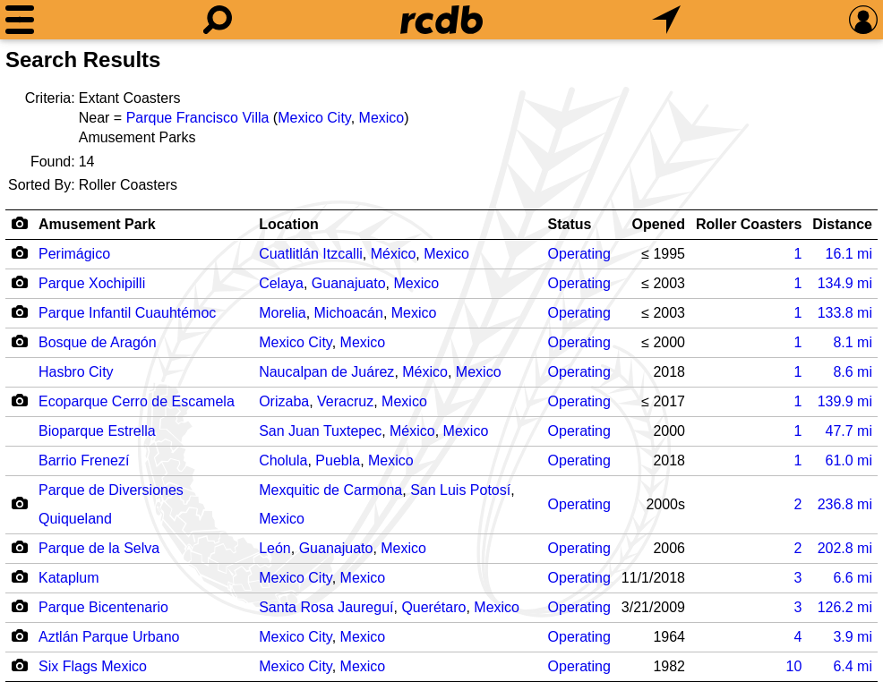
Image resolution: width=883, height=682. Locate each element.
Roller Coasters (749, 224)
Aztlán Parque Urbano (109, 636)
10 (793, 666)
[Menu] (19, 19)
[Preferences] (863, 19)
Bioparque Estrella (97, 431)
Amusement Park (97, 224)
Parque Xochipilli (92, 283)
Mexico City (314, 117)
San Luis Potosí (460, 490)
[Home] (441, 19)
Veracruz (345, 401)
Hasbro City (76, 371)
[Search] (217, 19)
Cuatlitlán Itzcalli (311, 253)
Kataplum (69, 577)
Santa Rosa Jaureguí (326, 607)
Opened (658, 224)
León (275, 548)
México (393, 253)
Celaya (281, 283)
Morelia (282, 312)
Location (289, 224)
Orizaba (284, 401)
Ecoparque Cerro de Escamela (137, 401)
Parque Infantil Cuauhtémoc (127, 312)
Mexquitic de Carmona (330, 490)
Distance (842, 224)
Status (570, 224)
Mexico (382, 117)
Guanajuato (349, 283)
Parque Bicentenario (103, 607)
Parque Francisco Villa (198, 117)
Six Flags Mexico (93, 666)
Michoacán (348, 312)
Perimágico (74, 253)
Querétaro (433, 607)
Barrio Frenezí (84, 460)
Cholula (283, 460)
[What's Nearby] (666, 19)
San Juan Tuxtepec (320, 431)
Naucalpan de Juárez (326, 371)
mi (849, 253)
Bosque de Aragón (98, 342)
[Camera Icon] (19, 252)
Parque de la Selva (99, 548)
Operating (579, 253)
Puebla (337, 460)
